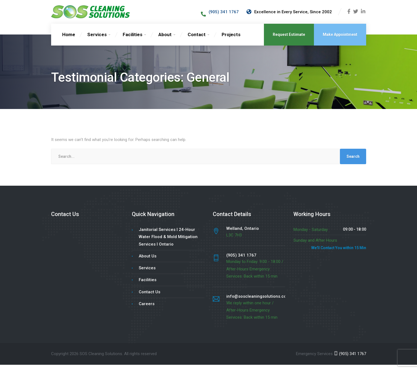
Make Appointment (340, 40)
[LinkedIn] (363, 14)
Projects (231, 39)
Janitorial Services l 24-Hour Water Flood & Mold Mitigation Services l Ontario (168, 242)
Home (68, 39)
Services (97, 39)
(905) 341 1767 (350, 358)
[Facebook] (349, 14)
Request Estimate (289, 40)
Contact (197, 39)
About (165, 39)
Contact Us (149, 297)
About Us (147, 261)
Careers (146, 309)
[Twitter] (355, 14)
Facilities (132, 39)
